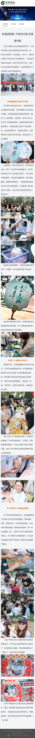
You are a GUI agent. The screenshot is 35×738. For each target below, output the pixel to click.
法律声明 (13, 735)
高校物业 (21, 24)
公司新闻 (5, 24)
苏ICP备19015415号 (27, 731)
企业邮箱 (25, 735)
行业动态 (13, 24)
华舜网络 (20, 733)
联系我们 (19, 735)
